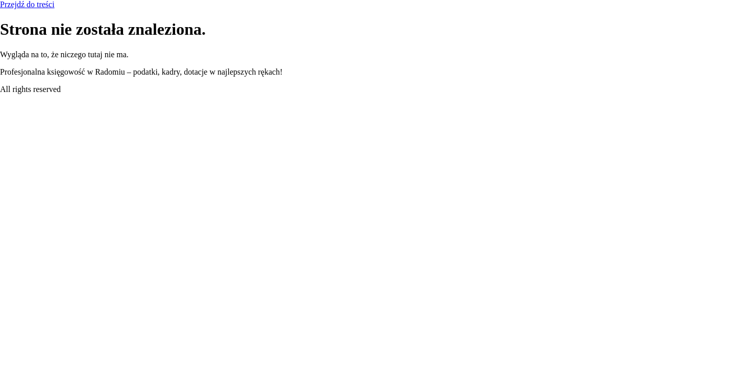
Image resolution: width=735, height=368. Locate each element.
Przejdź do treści (27, 4)
